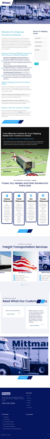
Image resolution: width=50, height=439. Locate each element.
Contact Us (29, 407)
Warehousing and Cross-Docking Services (12, 428)
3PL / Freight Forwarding (8, 421)
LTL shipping (19, 112)
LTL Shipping (5, 417)
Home (28, 395)
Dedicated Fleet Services (8, 424)
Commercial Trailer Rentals (9, 426)
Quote (28, 405)
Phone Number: (39, 42)
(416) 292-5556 (8, 403)
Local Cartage (6, 419)
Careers (29, 402)
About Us (29, 398)
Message (38, 50)
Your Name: (38, 38)
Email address (39, 46)
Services (29, 400)
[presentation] (38, 301)
